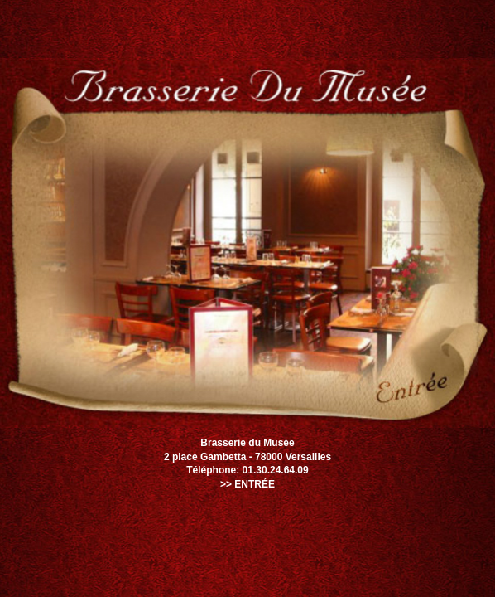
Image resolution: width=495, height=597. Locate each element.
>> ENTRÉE (247, 484)
